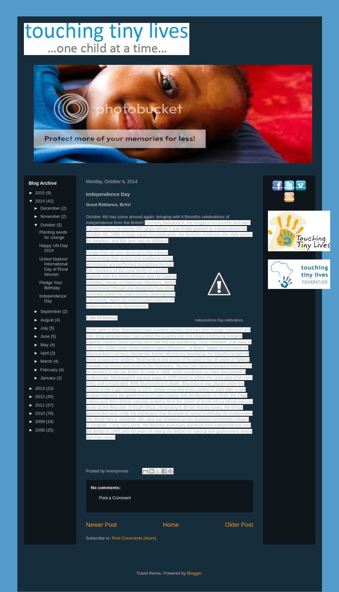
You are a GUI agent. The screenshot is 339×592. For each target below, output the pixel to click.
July (44, 328)
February (49, 369)
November (50, 216)
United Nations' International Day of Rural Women (53, 267)
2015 (40, 192)
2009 (40, 421)
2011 (40, 405)
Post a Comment (115, 497)
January (48, 377)
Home (171, 525)
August (47, 319)
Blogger (194, 573)
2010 (40, 413)
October (48, 224)
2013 (40, 388)
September (51, 311)
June (45, 336)
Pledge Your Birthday (50, 285)
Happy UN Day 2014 (53, 248)
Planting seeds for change (53, 235)
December (50, 208)
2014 (40, 201)
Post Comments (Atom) (134, 538)
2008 (40, 430)
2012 (40, 396)
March (46, 361)
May (44, 344)
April (45, 353)
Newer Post (101, 525)
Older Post (239, 525)
